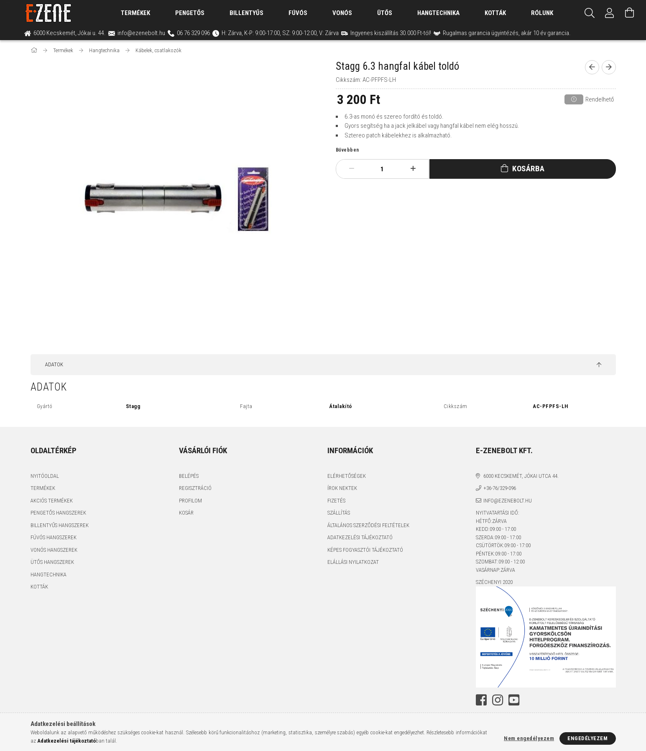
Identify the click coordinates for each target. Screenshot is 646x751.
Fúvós (298, 13)
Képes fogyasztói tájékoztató (365, 550)
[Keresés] (590, 13)
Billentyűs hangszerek (60, 525)
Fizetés (336, 500)
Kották (495, 13)
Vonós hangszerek (54, 550)
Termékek (43, 488)
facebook (478, 700)
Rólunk (542, 13)
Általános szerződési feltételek (368, 525)
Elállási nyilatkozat (353, 562)
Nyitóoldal (45, 476)
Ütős (384, 13)
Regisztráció (195, 488)
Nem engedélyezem (529, 738)
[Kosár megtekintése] (630, 13)
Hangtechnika (438, 13)
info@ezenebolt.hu (507, 500)
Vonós (342, 13)
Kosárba (526, 169)
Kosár (186, 513)
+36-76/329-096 (499, 488)
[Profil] (610, 13)
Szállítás (338, 513)
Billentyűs (246, 13)
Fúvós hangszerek (54, 538)
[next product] (609, 67)
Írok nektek (342, 488)
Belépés (189, 476)
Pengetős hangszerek (58, 513)
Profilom (190, 500)
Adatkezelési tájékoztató (360, 538)
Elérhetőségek (346, 476)
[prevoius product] (592, 67)
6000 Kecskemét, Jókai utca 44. (521, 476)
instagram (487, 700)
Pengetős (189, 13)
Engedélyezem (587, 738)
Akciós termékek (52, 500)
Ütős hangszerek (52, 562)
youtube (497, 700)
